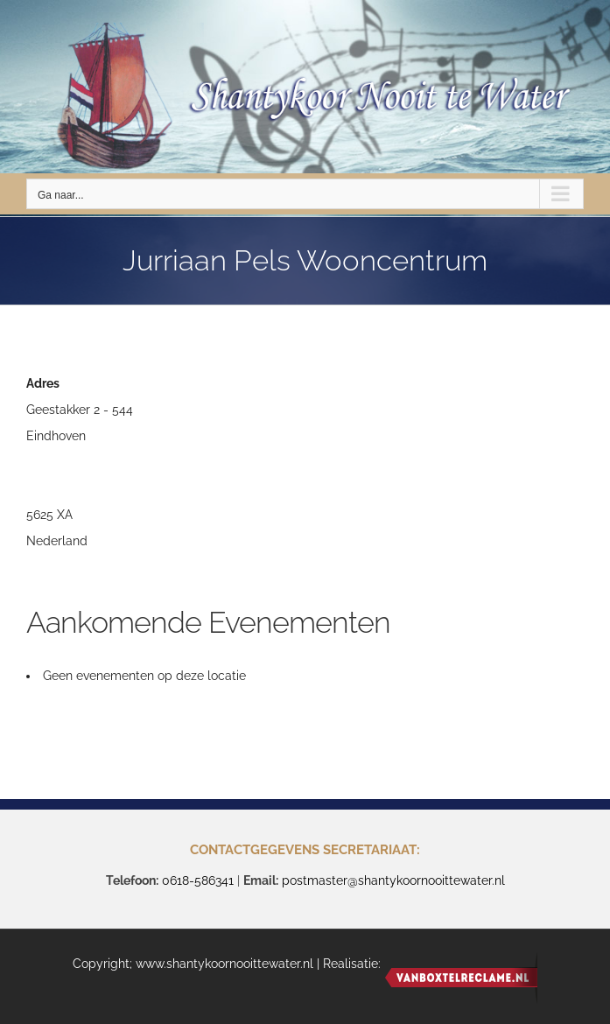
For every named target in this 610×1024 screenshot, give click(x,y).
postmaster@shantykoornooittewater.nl (393, 880)
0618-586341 (198, 880)
